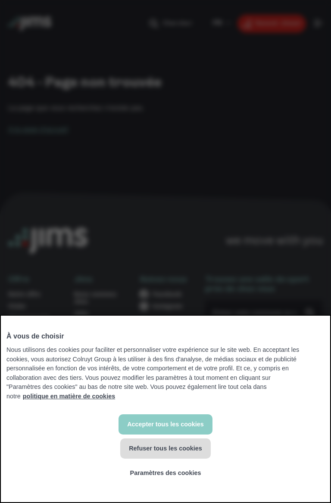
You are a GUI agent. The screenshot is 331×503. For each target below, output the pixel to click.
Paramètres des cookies (165, 472)
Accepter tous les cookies (165, 424)
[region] (165, 409)
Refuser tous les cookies (165, 448)
